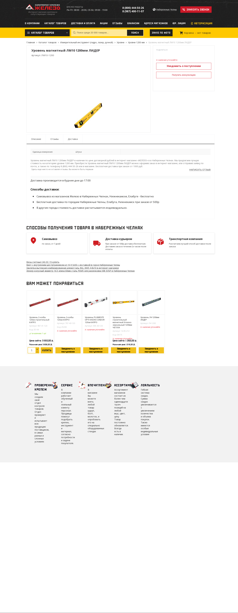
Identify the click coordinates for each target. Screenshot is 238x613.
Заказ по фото (161, 32)
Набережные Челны (166, 9)
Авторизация (203, 23)
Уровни (120, 42)
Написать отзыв (200, 169)
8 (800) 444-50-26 (133, 8)
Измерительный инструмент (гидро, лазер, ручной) (86, 42)
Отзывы (54, 139)
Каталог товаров (47, 42)
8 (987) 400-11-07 (133, 11)
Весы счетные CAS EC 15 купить (42, 262)
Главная (30, 42)
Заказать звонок (198, 9)
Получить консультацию (184, 75)
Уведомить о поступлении (184, 66)
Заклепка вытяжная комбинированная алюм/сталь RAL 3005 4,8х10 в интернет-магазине (72, 267)
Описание (36, 139)
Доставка (73, 139)
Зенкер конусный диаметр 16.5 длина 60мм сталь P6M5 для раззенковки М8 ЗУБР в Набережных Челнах (80, 270)
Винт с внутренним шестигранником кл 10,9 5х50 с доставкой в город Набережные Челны (73, 264)
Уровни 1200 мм (136, 42)
